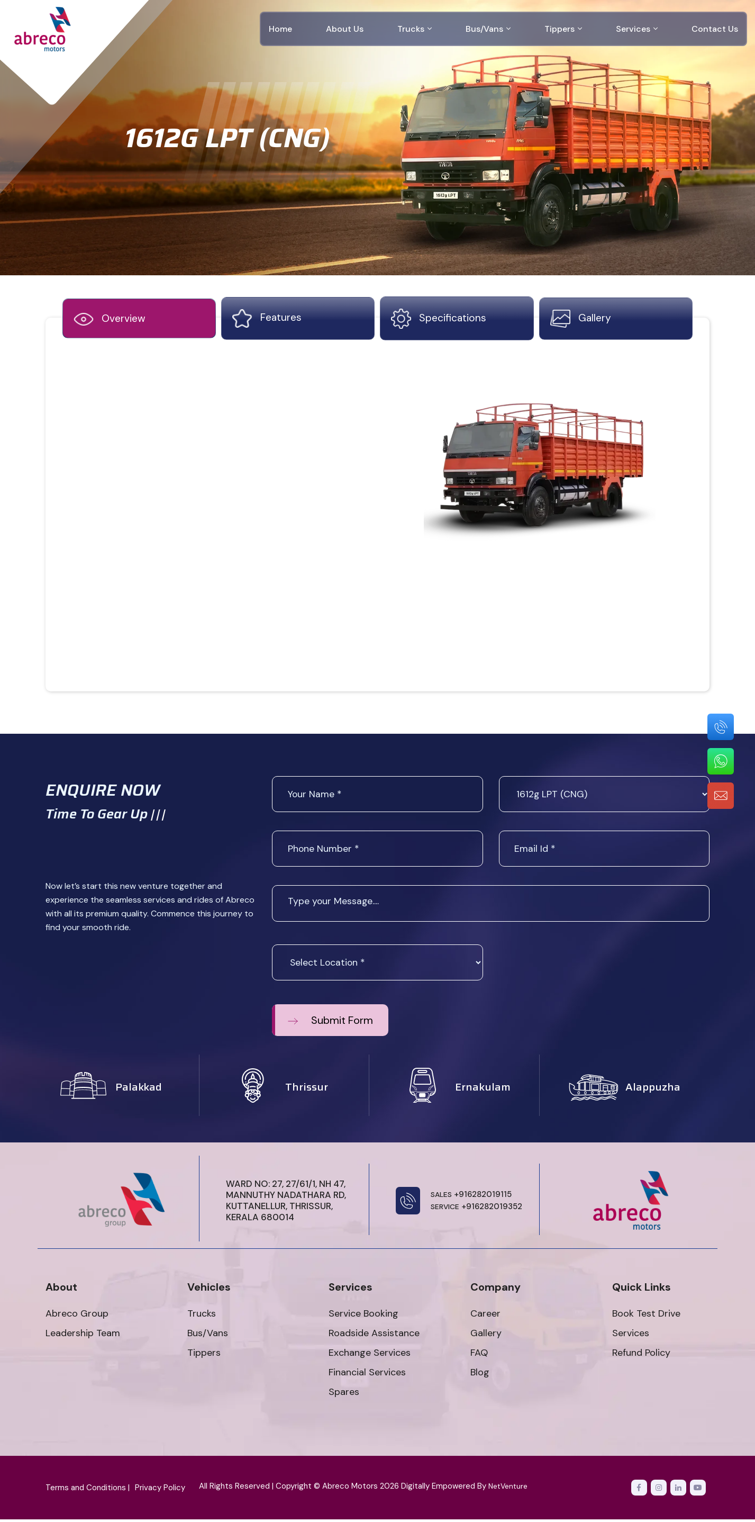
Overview (110, 320)
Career (485, 1316)
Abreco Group (77, 1316)
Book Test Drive (646, 1316)
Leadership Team (83, 1335)
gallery (581, 320)
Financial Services (367, 1374)
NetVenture (509, 1488)
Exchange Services (370, 1355)
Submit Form (330, 1023)
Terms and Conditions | (88, 1490)
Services (637, 28)
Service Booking (363, 1316)
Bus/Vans (488, 28)
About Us (344, 28)
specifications (439, 320)
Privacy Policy (160, 1490)
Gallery (486, 1335)
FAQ (479, 1355)
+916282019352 (477, 1209)
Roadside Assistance (374, 1335)
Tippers (563, 28)
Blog (479, 1374)
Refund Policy (641, 1355)
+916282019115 (471, 1197)
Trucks (414, 28)
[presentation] (579, 967)
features (267, 320)
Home (280, 28)
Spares (344, 1394)
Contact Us (715, 28)
